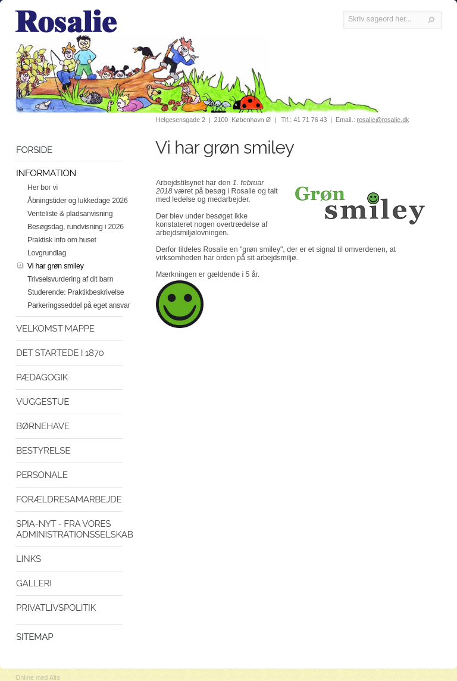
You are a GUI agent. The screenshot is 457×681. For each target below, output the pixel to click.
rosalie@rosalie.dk (383, 119)
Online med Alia (37, 677)
